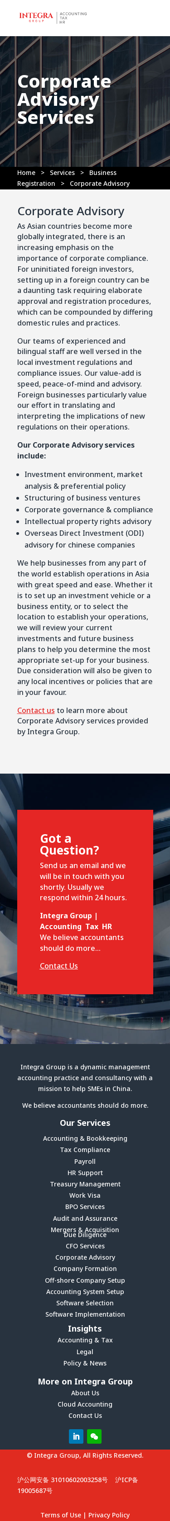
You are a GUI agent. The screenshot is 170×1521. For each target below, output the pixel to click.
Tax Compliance (85, 1149)
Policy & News (85, 1363)
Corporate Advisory (85, 1257)
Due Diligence (85, 1234)
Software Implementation (85, 1314)
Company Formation (85, 1268)
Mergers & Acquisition (85, 1229)
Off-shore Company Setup (85, 1280)
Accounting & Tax (85, 1340)
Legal (85, 1351)
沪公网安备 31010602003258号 (62, 1479)
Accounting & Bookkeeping (85, 1138)
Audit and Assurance (85, 1218)
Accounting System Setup (85, 1291)
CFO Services (85, 1246)
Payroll (85, 1161)
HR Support (85, 1172)
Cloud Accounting (85, 1404)
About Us (85, 1393)
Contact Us (59, 966)
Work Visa (85, 1195)
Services (62, 172)
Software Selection (85, 1303)
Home (26, 172)
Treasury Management (85, 1184)
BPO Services (85, 1206)
